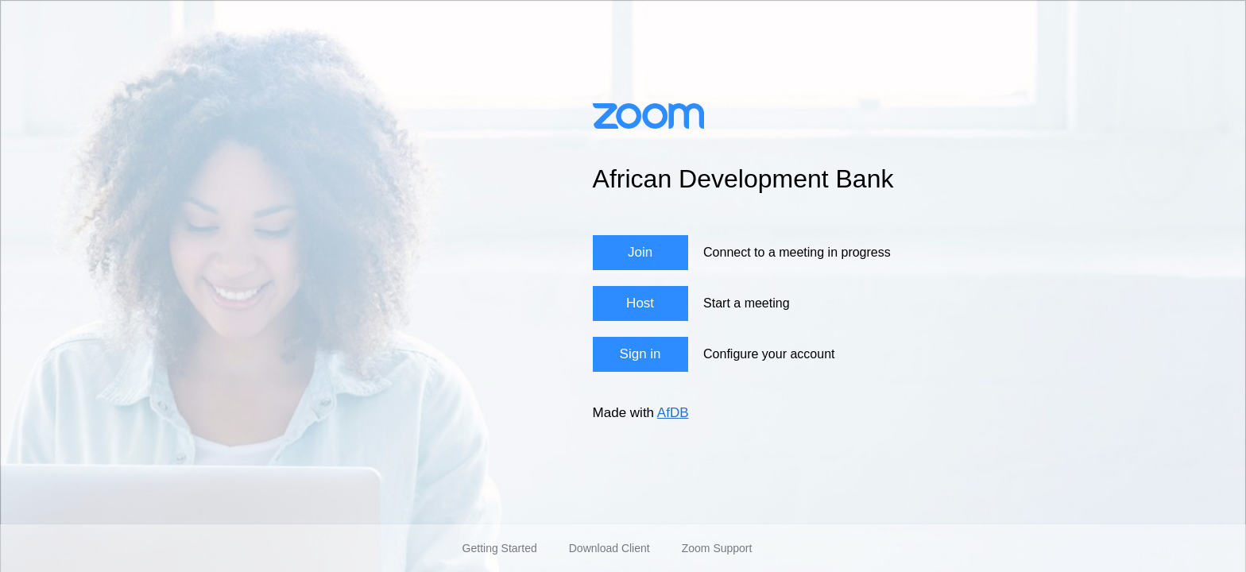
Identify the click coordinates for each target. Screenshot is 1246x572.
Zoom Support (717, 548)
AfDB (673, 412)
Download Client (609, 548)
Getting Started (499, 548)
